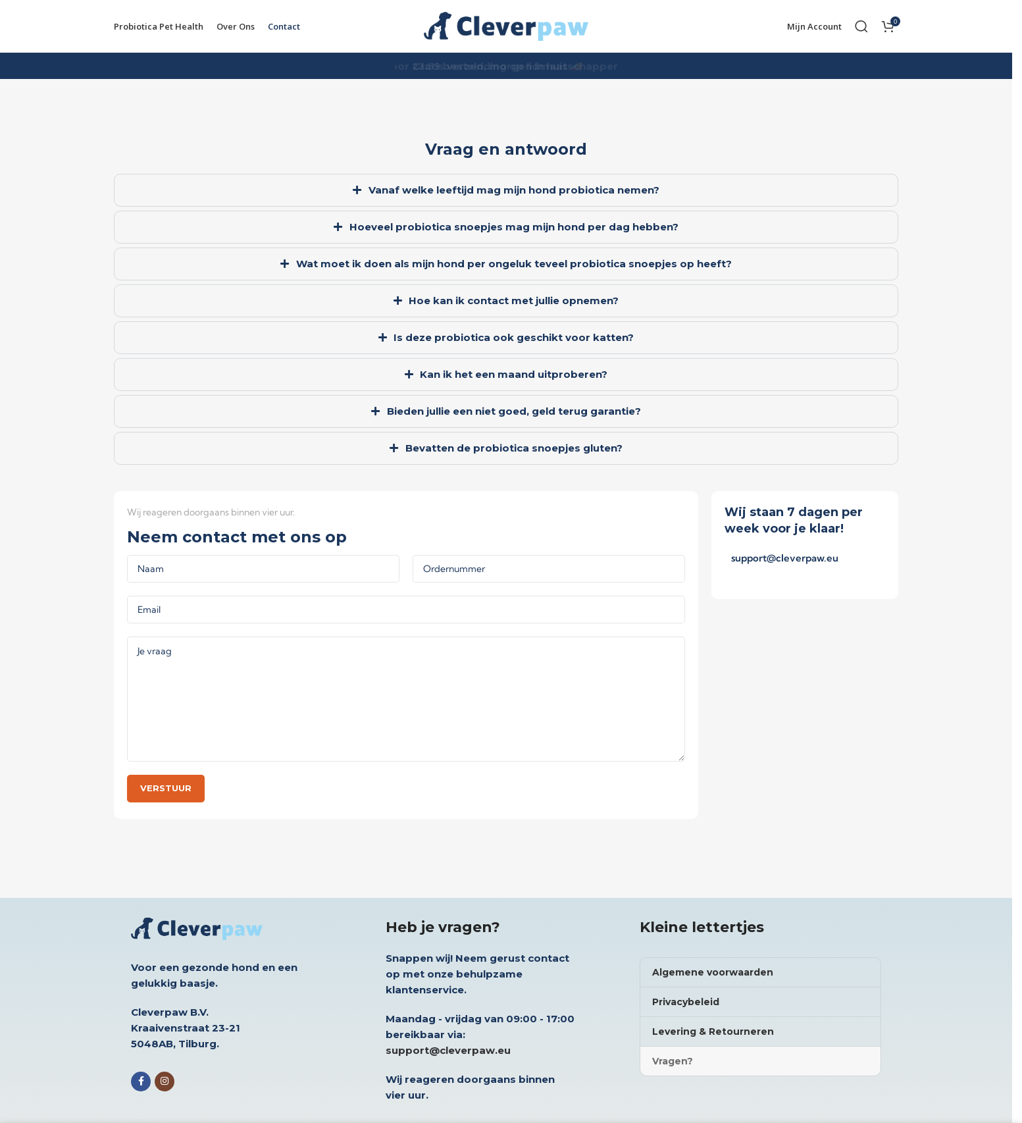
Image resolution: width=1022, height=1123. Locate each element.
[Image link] (197, 927)
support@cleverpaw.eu (784, 558)
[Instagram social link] (164, 1081)
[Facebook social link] (141, 1081)
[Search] (861, 26)
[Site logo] (506, 25)
